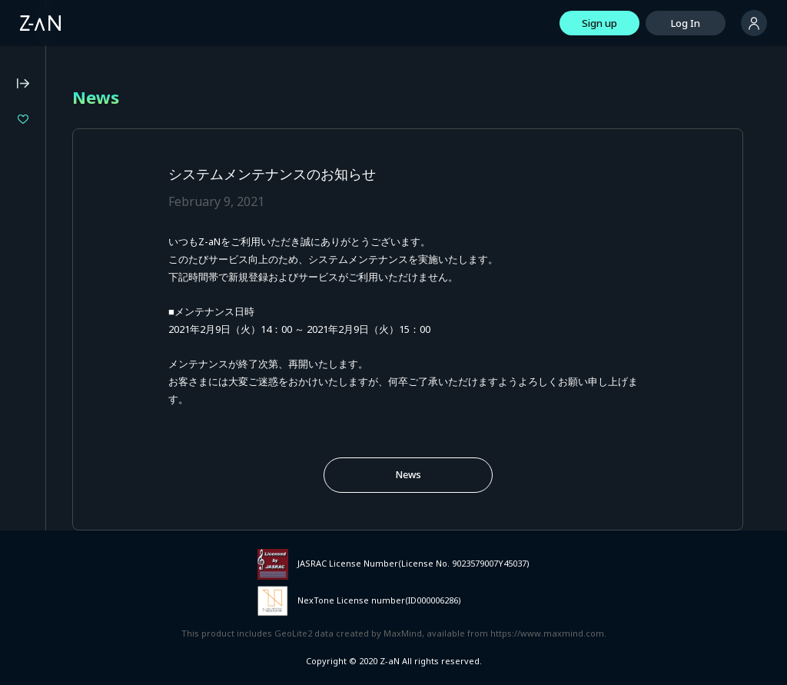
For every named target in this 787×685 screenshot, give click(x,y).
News (408, 474)
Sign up (599, 23)
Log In (685, 23)
